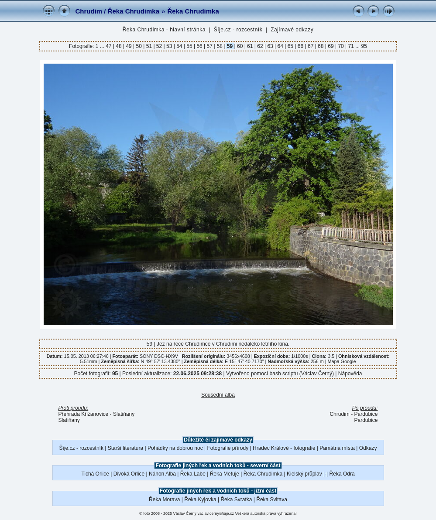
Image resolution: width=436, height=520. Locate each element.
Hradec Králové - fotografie (284, 448)
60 (240, 46)
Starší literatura (125, 448)
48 (118, 46)
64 (280, 46)
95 (364, 46)
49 (128, 46)
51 (148, 46)
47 (109, 46)
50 (138, 46)
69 (330, 46)
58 (219, 46)
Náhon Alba (162, 474)
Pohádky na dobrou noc (175, 448)
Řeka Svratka (236, 499)
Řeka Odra (342, 474)
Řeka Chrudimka (193, 11)
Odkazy (368, 448)
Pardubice (366, 420)
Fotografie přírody (228, 448)
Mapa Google (342, 361)
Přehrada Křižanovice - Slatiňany (96, 414)
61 (250, 46)
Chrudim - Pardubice (354, 414)
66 (300, 46)
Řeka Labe (193, 474)
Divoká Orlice (128, 474)
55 (189, 46)
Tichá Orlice (95, 474)
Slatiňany (69, 420)
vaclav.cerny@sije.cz (216, 513)
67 (310, 46)
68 (320, 46)
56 (199, 46)
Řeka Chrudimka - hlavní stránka (164, 30)
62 (260, 46)
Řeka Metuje (224, 474)
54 (179, 46)
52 (159, 46)
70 (340, 46)
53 (169, 46)
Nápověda (350, 373)
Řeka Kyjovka (200, 499)
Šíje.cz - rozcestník (238, 30)
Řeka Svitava (271, 499)
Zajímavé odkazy (292, 30)
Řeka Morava (164, 499)
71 (351, 46)
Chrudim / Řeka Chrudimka (118, 11)
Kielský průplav (304, 474)
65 (290, 46)
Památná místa (337, 448)
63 (270, 46)
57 (209, 46)
